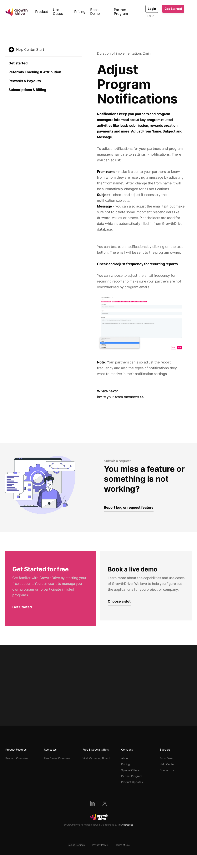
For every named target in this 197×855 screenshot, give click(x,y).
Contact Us (167, 770)
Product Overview (16, 758)
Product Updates (132, 782)
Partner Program (121, 12)
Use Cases (58, 12)
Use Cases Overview (57, 758)
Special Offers (130, 770)
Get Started (173, 9)
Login (152, 9)
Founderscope (125, 824)
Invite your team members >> (120, 397)
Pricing (79, 12)
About (125, 758)
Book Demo (95, 12)
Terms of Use (123, 844)
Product (41, 12)
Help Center (167, 764)
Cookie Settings (76, 844)
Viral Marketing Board (96, 758)
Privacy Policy (100, 844)
